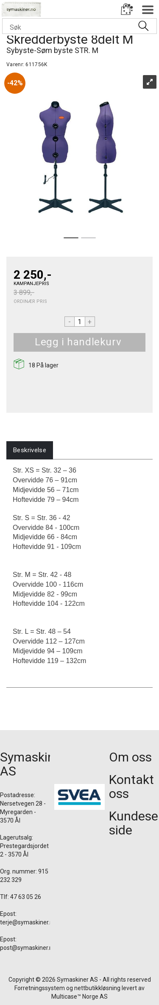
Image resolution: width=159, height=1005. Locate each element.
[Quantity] (80, 321)
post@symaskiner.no (28, 947)
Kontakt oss (131, 786)
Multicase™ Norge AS (79, 996)
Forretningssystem (39, 988)
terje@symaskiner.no (28, 922)
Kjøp (131, 342)
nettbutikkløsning (97, 988)
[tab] (29, 450)
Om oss (130, 757)
